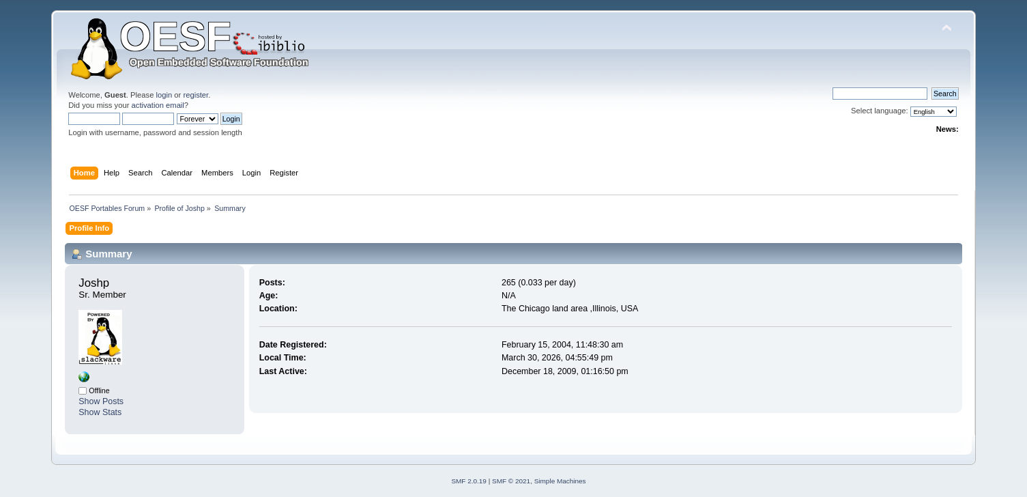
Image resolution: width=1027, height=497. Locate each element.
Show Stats (99, 412)
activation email (158, 105)
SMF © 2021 (511, 481)
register (195, 95)
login (164, 95)
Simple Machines (560, 481)
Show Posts (101, 401)
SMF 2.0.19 (469, 481)
